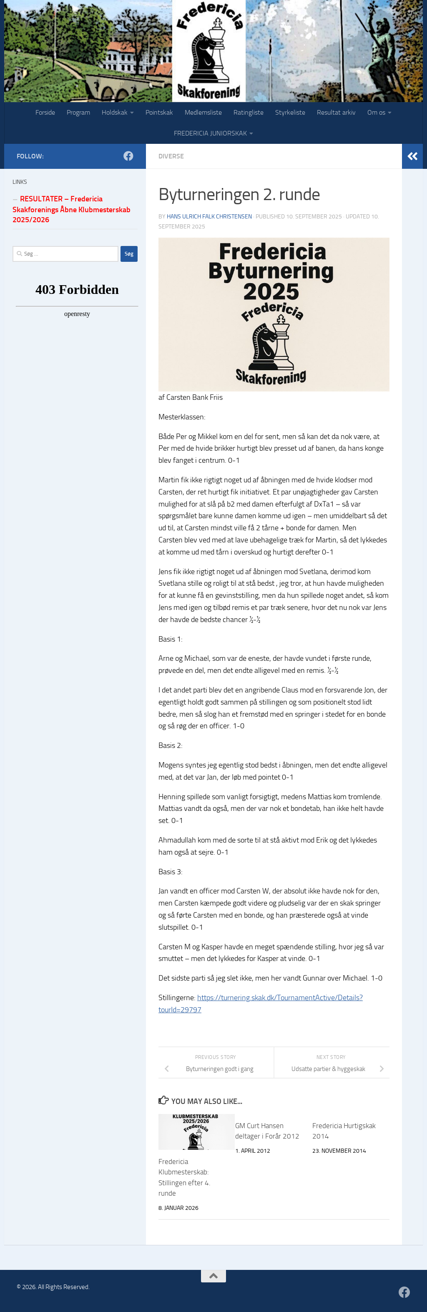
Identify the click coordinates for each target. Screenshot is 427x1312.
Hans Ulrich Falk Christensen (209, 216)
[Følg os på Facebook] (128, 156)
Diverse (171, 156)
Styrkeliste (290, 112)
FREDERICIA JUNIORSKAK (210, 133)
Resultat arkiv (336, 112)
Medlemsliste (203, 112)
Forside (45, 112)
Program (78, 112)
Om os (376, 112)
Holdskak (115, 112)
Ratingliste (249, 112)
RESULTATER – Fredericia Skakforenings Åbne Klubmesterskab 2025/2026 (72, 209)
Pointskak (159, 112)
